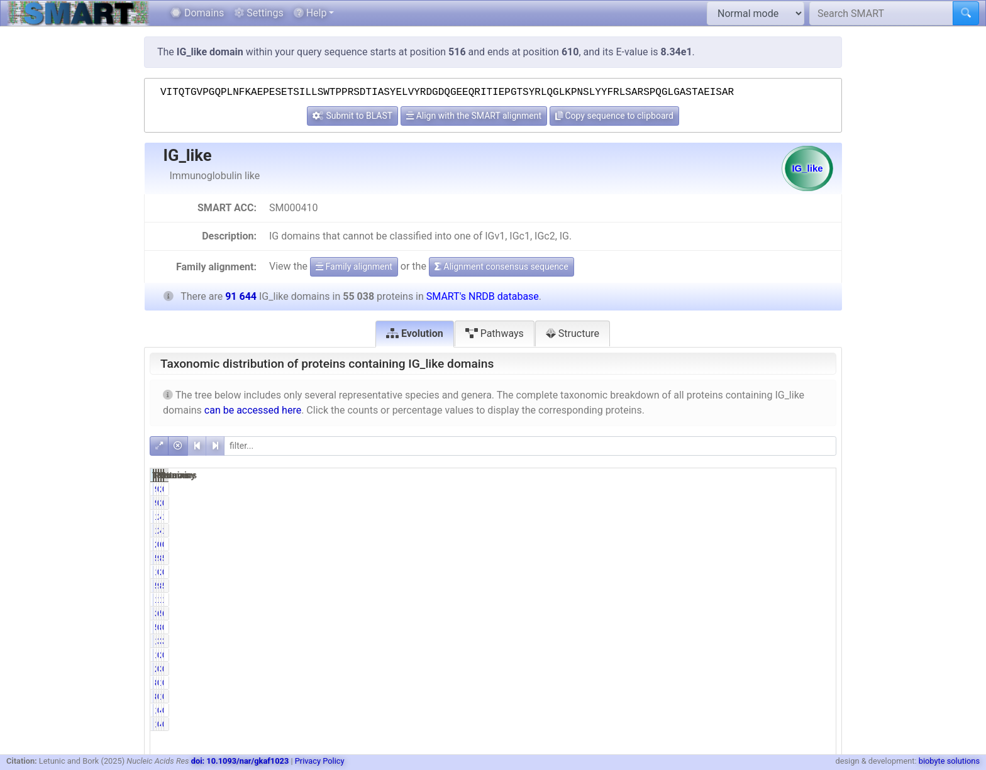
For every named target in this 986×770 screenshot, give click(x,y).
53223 (670, 586)
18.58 (720, 600)
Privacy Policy (320, 761)
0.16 (722, 683)
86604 (767, 586)
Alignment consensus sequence (501, 266)
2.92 (722, 517)
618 (772, 544)
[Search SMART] (881, 13)
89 (678, 683)
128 (772, 683)
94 (678, 489)
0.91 (722, 627)
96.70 (720, 586)
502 (675, 627)
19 (678, 710)
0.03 (722, 710)
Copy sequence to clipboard (614, 116)
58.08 (817, 558)
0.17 (722, 489)
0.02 (819, 710)
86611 (767, 558)
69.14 (720, 613)
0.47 (722, 544)
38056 (670, 613)
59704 (767, 613)
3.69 (819, 641)
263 (772, 489)
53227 (670, 558)
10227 (670, 600)
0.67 (819, 544)
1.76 (819, 517)
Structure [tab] (572, 333)
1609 (672, 517)
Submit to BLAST (352, 116)
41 (775, 710)
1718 (672, 641)
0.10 (819, 489)
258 (675, 544)
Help (310, 13)
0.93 (819, 627)
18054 (767, 600)
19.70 (817, 600)
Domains (197, 13)
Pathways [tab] (494, 333)
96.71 (720, 558)
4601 (770, 517)
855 (772, 627)
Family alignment (354, 266)
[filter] (530, 446)
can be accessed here (252, 410)
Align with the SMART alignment (473, 116)
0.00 (722, 572)
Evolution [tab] (414, 333)
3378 (770, 641)
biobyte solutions (949, 761)
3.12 (722, 641)
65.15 (817, 613)
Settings (258, 13)
